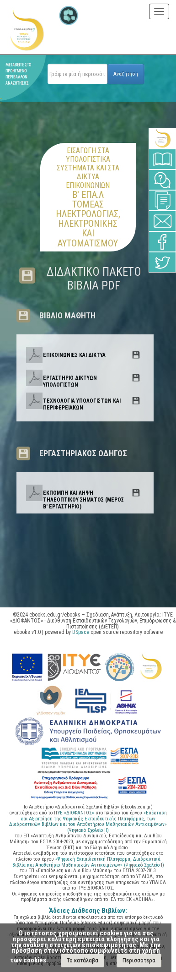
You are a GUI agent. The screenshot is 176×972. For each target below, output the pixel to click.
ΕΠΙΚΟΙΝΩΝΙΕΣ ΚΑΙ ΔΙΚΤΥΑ (74, 355)
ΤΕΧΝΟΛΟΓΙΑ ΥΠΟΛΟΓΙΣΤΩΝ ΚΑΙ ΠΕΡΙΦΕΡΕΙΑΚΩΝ (82, 404)
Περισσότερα (139, 960)
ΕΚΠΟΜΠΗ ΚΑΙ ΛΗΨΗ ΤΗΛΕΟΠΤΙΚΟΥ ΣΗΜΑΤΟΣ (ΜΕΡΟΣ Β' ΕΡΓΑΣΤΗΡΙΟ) (83, 500)
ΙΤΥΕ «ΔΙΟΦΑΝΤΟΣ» (74, 813)
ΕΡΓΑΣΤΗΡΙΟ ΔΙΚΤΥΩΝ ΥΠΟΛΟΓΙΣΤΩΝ (70, 381)
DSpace (80, 632)
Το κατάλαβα (82, 960)
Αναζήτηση (125, 74)
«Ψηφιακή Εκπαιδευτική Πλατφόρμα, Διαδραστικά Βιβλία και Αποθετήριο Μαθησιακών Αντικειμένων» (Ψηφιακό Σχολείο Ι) (88, 862)
